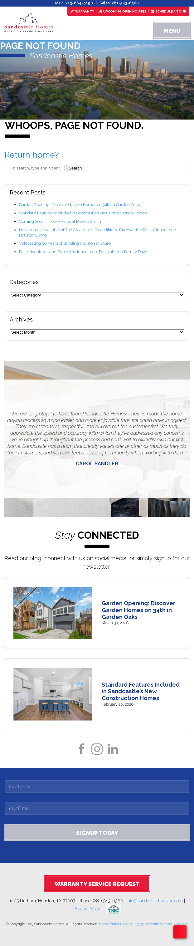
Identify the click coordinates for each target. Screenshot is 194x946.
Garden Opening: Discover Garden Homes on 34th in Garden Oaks (79, 204)
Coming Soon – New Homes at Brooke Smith (60, 221)
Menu (172, 30)
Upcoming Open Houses (122, 11)
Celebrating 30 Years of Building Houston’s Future (65, 243)
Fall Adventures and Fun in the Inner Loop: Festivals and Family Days (83, 251)
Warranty (82, 11)
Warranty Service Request (97, 884)
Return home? (32, 154)
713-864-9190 (79, 3)
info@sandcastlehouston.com (155, 900)
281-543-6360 (125, 3)
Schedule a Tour (168, 11)
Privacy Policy (89, 908)
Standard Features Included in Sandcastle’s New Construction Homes (83, 213)
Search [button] (75, 168)
